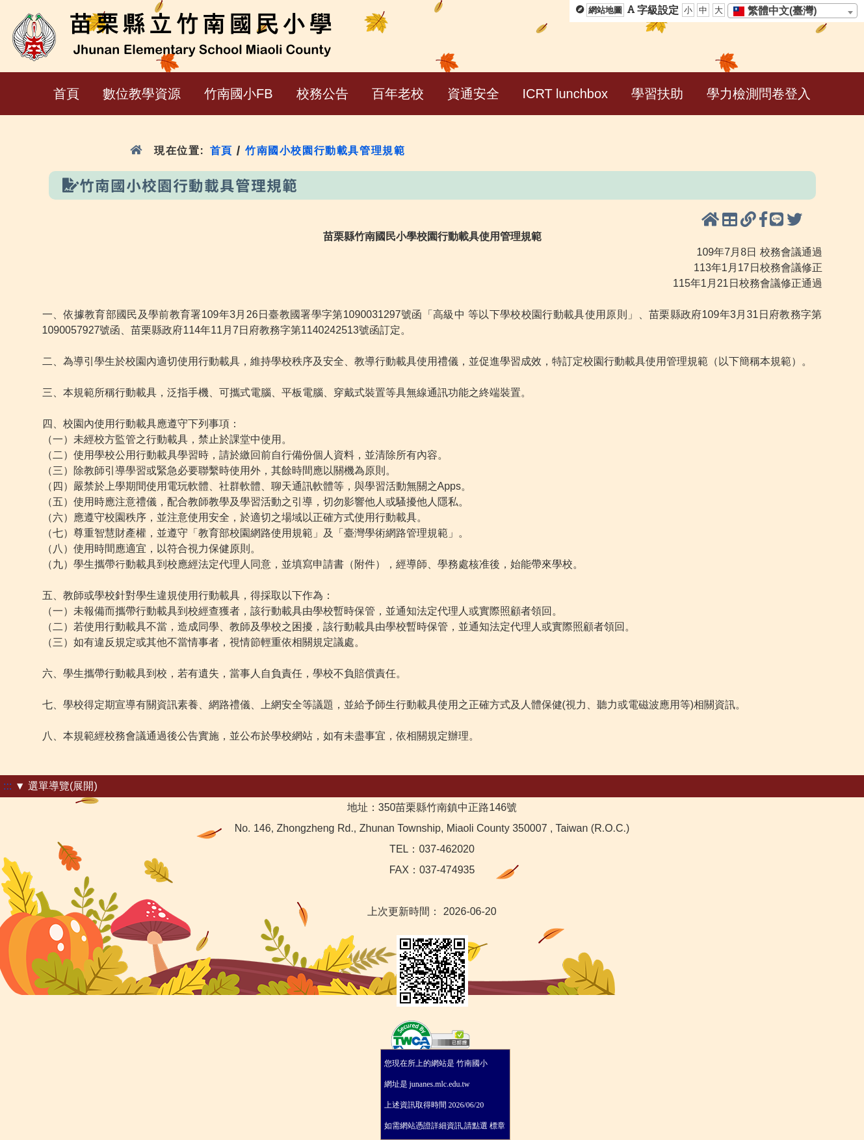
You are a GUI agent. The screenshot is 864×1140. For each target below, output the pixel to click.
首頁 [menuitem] (66, 93)
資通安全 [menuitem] (473, 93)
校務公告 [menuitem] (322, 93)
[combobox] (792, 10)
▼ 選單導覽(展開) (56, 785)
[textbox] (779, 11)
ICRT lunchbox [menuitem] (566, 93)
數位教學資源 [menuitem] (142, 93)
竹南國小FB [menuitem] (238, 93)
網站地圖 (605, 10)
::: (7, 785)
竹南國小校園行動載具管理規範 (325, 150)
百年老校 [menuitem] (398, 93)
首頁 (221, 150)
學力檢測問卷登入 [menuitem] (759, 93)
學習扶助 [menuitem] (657, 93)
